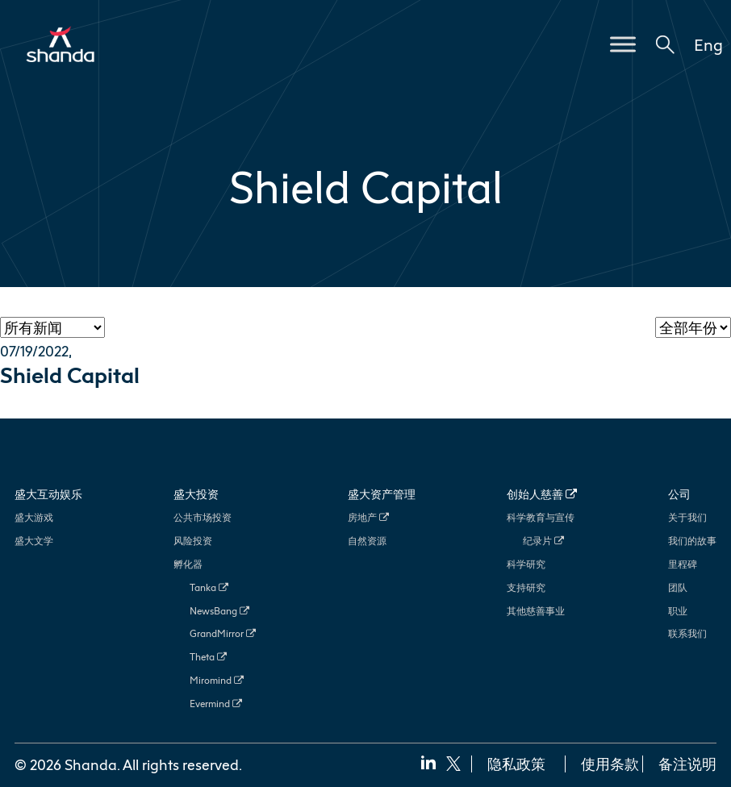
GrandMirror (223, 633)
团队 (677, 587)
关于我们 (687, 517)
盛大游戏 (34, 517)
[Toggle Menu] (623, 44)
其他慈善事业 (536, 611)
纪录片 (543, 541)
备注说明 (687, 763)
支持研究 (526, 587)
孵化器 (188, 564)
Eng (708, 44)
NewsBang (219, 611)
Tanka (209, 587)
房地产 (368, 517)
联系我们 (687, 633)
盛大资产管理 (382, 494)
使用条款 (610, 763)
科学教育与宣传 (540, 517)
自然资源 (367, 541)
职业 (677, 611)
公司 (679, 494)
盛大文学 (34, 541)
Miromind (217, 680)
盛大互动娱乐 (48, 494)
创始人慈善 (542, 494)
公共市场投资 (202, 517)
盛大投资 (196, 494)
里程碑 (682, 564)
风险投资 (192, 541)
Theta (208, 657)
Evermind (216, 703)
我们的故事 (692, 541)
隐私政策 (516, 763)
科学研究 (526, 564)
